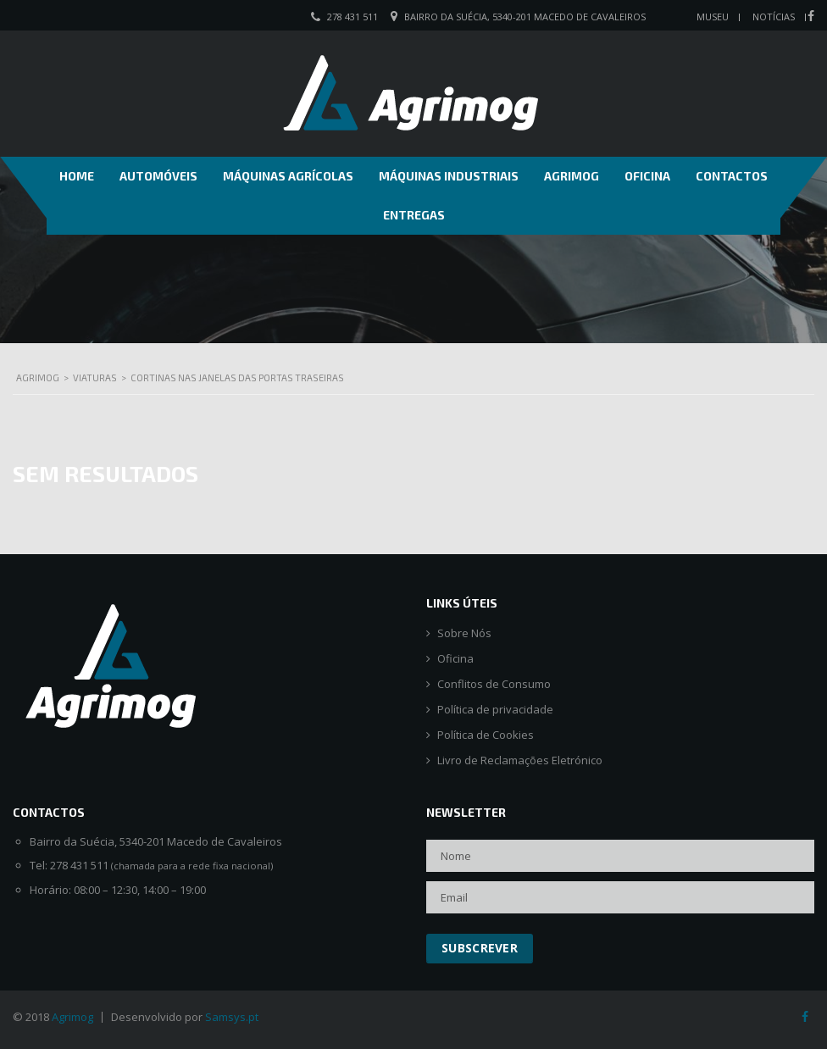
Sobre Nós (464, 633)
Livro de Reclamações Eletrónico (519, 760)
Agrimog (571, 176)
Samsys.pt (231, 1016)
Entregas (414, 215)
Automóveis (158, 176)
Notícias (773, 16)
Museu (713, 16)
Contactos (732, 176)
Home (76, 176)
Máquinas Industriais (449, 176)
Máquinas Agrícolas (288, 176)
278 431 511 (352, 16)
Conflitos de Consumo (494, 684)
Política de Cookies (485, 735)
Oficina (647, 176)
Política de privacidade (495, 709)
